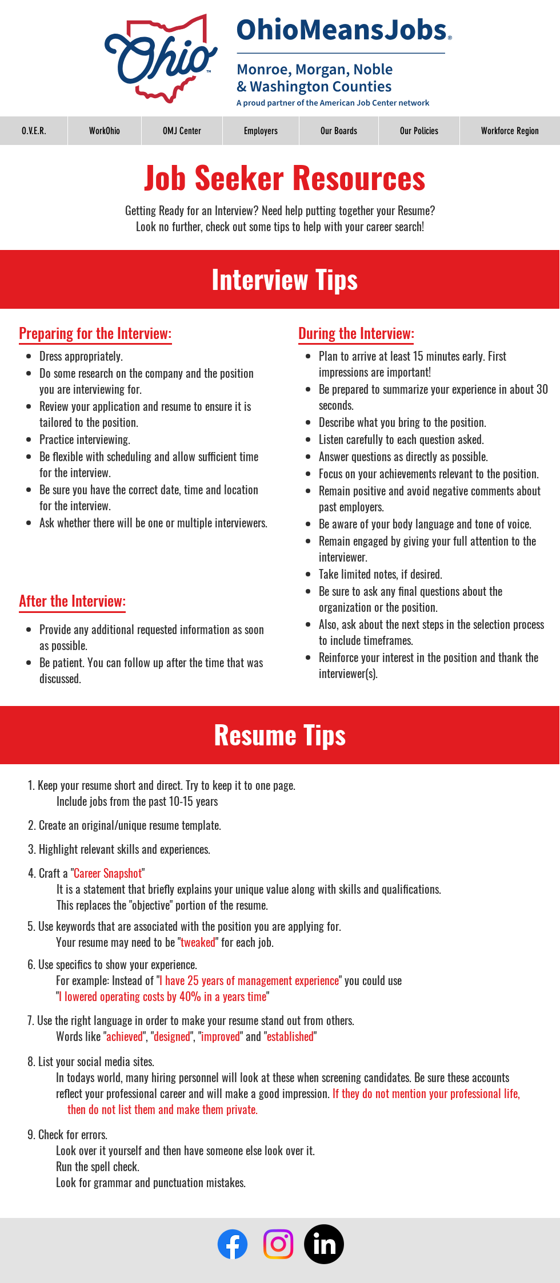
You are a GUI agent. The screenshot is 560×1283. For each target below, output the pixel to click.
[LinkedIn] (324, 1244)
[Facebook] (233, 1244)
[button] (418, 130)
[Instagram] (278, 1244)
